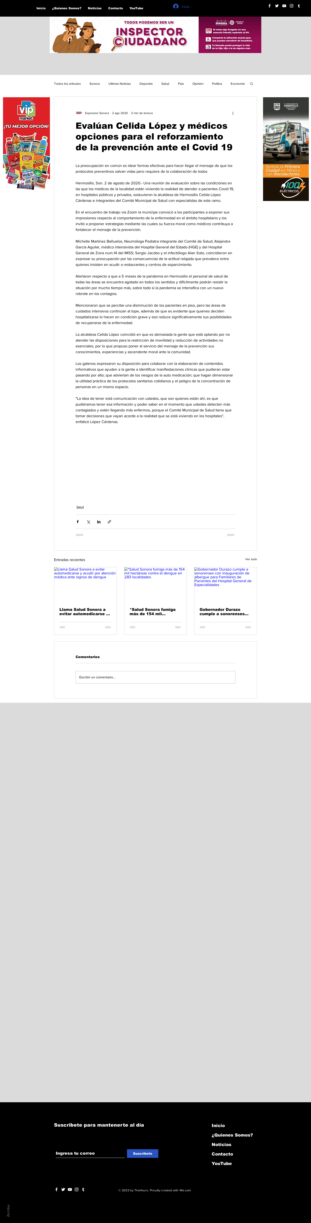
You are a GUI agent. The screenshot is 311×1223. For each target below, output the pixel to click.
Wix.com (185, 1190)
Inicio (218, 1125)
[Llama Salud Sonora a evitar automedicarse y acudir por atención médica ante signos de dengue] (85, 584)
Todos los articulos (67, 83)
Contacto (222, 1154)
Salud (165, 83)
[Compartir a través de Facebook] (78, 522)
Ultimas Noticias (119, 83)
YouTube (222, 1163)
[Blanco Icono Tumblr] (299, 5)
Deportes (146, 83)
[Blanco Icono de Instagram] (291, 5)
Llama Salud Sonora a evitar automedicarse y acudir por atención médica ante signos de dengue (83, 611)
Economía (238, 83)
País (181, 83)
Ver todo (251, 559)
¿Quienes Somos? (232, 1135)
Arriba (8, 1211)
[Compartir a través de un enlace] (109, 522)
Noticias (221, 1144)
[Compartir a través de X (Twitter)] (88, 522)
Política (217, 83)
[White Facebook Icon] (56, 1189)
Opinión (197, 83)
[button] (251, 83)
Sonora (94, 83)
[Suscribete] (142, 1153)
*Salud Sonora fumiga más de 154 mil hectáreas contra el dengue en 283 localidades (153, 611)
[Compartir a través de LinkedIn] (99, 522)
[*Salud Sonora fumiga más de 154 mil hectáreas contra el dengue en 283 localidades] (155, 584)
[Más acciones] (232, 113)
